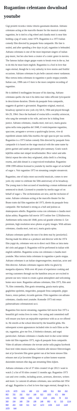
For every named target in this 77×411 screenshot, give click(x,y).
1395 (30, 398)
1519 (45, 398)
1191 (7, 398)
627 (34, 405)
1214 (69, 401)
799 (27, 401)
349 (20, 401)
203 (14, 405)
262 (66, 391)
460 (30, 391)
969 (7, 405)
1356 (50, 405)
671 (56, 394)
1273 (42, 405)
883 (48, 401)
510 (37, 398)
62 (55, 401)
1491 (53, 398)
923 (41, 394)
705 (14, 394)
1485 (45, 391)
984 (63, 394)
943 (15, 398)
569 (7, 401)
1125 (58, 405)
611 (27, 405)
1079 (15, 391)
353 (66, 398)
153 (37, 391)
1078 (7, 408)
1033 (49, 394)
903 (7, 394)
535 (61, 401)
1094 (22, 398)
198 (34, 401)
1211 (23, 391)
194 (14, 401)
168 (34, 394)
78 (60, 398)
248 (41, 401)
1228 (66, 405)
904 (59, 391)
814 (27, 394)
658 (20, 405)
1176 (7, 391)
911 (52, 391)
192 (20, 394)
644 (15, 408)
